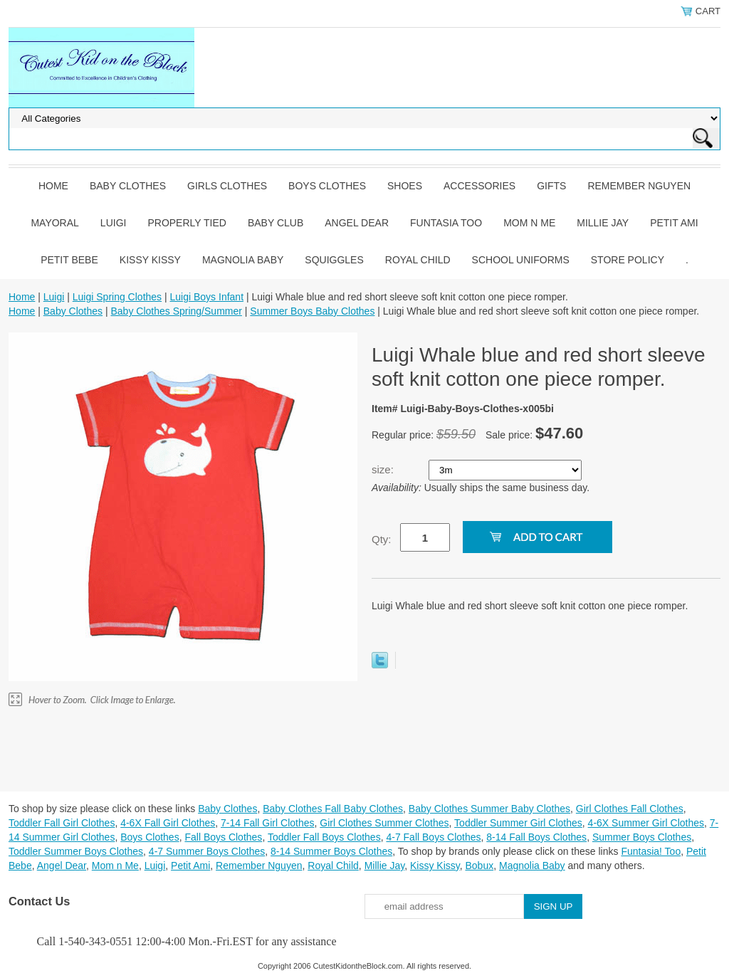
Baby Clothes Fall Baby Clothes (333, 808)
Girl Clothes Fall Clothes (629, 808)
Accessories (479, 185)
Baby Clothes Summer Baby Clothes (489, 808)
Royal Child (418, 259)
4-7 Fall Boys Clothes (433, 837)
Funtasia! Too (651, 851)
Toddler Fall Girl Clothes (62, 823)
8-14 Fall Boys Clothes (536, 837)
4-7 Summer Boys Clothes (207, 851)
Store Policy (627, 259)
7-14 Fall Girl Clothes (268, 823)
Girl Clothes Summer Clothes (384, 823)
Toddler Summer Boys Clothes (76, 851)
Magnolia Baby (242, 259)
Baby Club (275, 222)
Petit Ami (674, 222)
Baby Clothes (128, 185)
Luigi (113, 222)
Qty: (382, 539)
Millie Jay (603, 222)
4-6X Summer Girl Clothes (646, 823)
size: (384, 469)
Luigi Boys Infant (207, 297)
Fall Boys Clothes (223, 837)
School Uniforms (521, 259)
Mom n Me (529, 222)
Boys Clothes (327, 185)
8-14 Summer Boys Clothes (331, 851)
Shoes (404, 185)
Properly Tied (186, 222)
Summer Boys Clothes (641, 837)
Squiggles (334, 259)
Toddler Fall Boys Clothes (324, 837)
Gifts (551, 185)
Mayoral (54, 222)
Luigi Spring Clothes (117, 297)
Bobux (479, 865)
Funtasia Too (446, 222)
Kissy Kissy (150, 259)
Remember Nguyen (639, 185)
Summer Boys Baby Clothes (312, 311)
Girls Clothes (227, 185)
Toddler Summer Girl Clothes (518, 823)
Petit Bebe (69, 259)
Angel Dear (357, 222)
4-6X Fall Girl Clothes (167, 823)
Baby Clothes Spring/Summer (175, 311)
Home (53, 185)
